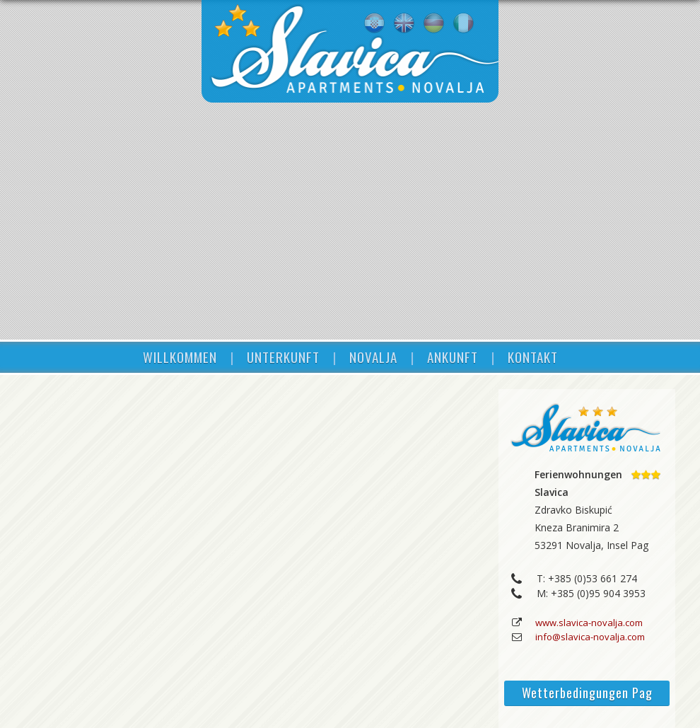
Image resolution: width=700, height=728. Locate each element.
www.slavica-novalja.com (589, 622)
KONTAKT (533, 356)
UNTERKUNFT (283, 356)
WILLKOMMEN (180, 356)
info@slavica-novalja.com (590, 636)
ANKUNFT (452, 356)
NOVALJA (373, 356)
